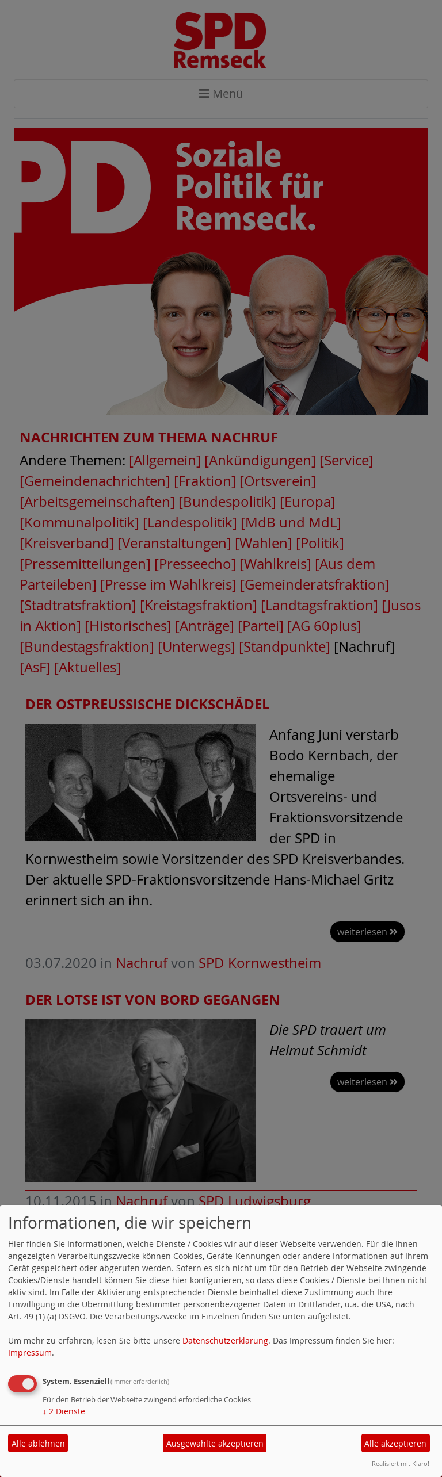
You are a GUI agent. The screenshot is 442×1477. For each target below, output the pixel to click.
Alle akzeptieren (395, 1443)
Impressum (30, 1352)
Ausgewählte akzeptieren (215, 1443)
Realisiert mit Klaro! (400, 1463)
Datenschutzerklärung (225, 1340)
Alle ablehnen (38, 1443)
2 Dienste (64, 1411)
